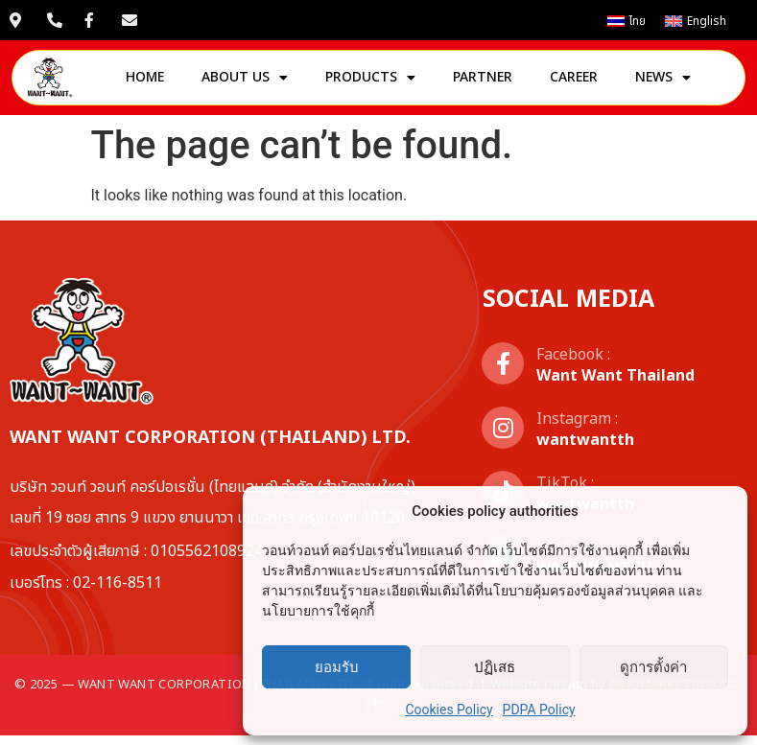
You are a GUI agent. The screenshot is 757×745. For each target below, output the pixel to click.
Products (370, 82)
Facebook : (573, 364)
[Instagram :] (503, 437)
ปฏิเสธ (494, 667)
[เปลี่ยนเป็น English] (695, 21)
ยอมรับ (337, 667)
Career (574, 82)
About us (244, 82)
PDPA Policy (539, 709)
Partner (482, 82)
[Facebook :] (503, 373)
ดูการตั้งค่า (653, 667)
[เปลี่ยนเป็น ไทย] (626, 21)
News (663, 82)
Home (145, 82)
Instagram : (577, 428)
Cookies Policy (448, 709)
